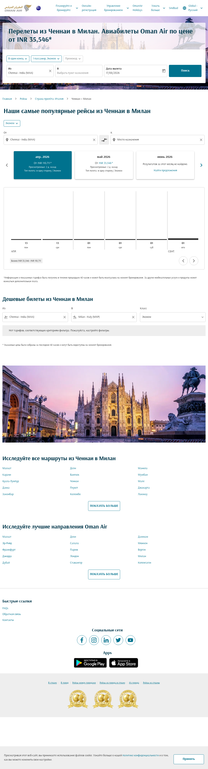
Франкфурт (9, 549)
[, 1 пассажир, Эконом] (44, 59)
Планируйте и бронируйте (68, 8)
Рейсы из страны (151, 683)
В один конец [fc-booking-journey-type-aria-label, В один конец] (15, 58)
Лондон (74, 556)
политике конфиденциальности (141, 755)
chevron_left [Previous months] (7, 165)
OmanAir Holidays (138, 8)
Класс (143, 308)
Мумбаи (143, 474)
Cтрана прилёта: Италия (49, 99)
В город (64, 683)
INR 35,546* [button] (34, 40)
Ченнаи (74, 481)
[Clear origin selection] (94, 139)
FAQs (5, 608)
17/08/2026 (112, 73)
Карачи (6, 474)
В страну (52, 683)
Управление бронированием (117, 8)
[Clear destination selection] (201, 139)
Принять (189, 759)
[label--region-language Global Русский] (193, 8)
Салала (74, 543)
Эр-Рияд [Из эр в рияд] (7, 543)
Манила (142, 468)
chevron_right (194, 261)
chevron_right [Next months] (201, 165)
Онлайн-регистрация (89, 8)
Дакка (6, 487)
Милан (142, 556)
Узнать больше (159, 8)
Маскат (6, 468)
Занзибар (8, 494)
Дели (73, 468)
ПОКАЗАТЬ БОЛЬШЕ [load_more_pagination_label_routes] (104, 506)
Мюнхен (142, 543)
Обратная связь (11, 614)
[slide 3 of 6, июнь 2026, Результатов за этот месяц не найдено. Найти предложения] (165, 165)
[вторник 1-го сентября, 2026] (183, 239)
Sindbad (173, 8)
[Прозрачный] (50, 71)
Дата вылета (114, 68)
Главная (7, 99)
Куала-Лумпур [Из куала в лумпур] (10, 481)
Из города (134, 683)
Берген (142, 549)
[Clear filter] (64, 317)
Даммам (143, 536)
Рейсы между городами (84, 683)
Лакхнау (142, 494)
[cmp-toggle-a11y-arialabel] (104, 140)
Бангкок (74, 474)
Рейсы (23, 99)
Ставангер (76, 562)
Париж (74, 549)
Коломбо (75, 494)
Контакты (8, 620)
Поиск (185, 70)
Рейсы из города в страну (112, 683)
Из (9, 68)
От (5, 132)
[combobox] (28, 73)
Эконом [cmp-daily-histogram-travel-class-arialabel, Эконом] (9, 123)
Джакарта (144, 487)
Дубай (6, 562)
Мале (141, 481)
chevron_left (183, 261)
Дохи (73, 536)
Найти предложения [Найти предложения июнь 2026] (165, 170)
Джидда (7, 556)
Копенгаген (144, 562)
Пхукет (74, 487)
